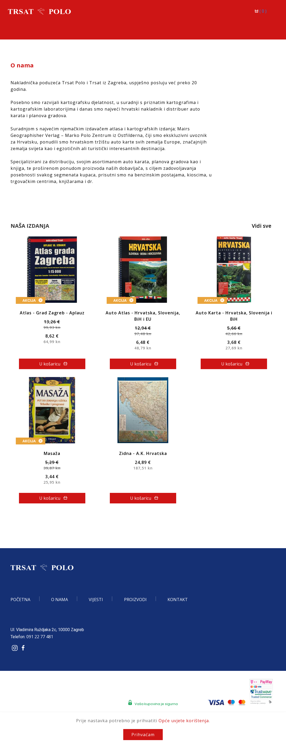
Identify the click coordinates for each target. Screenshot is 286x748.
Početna (20, 599)
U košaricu (53, 364)
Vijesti (96, 599)
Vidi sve (261, 225)
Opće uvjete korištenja (184, 721)
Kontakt (177, 599)
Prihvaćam (143, 734)
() (261, 11)
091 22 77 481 (39, 637)
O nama (59, 599)
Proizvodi (135, 599)
